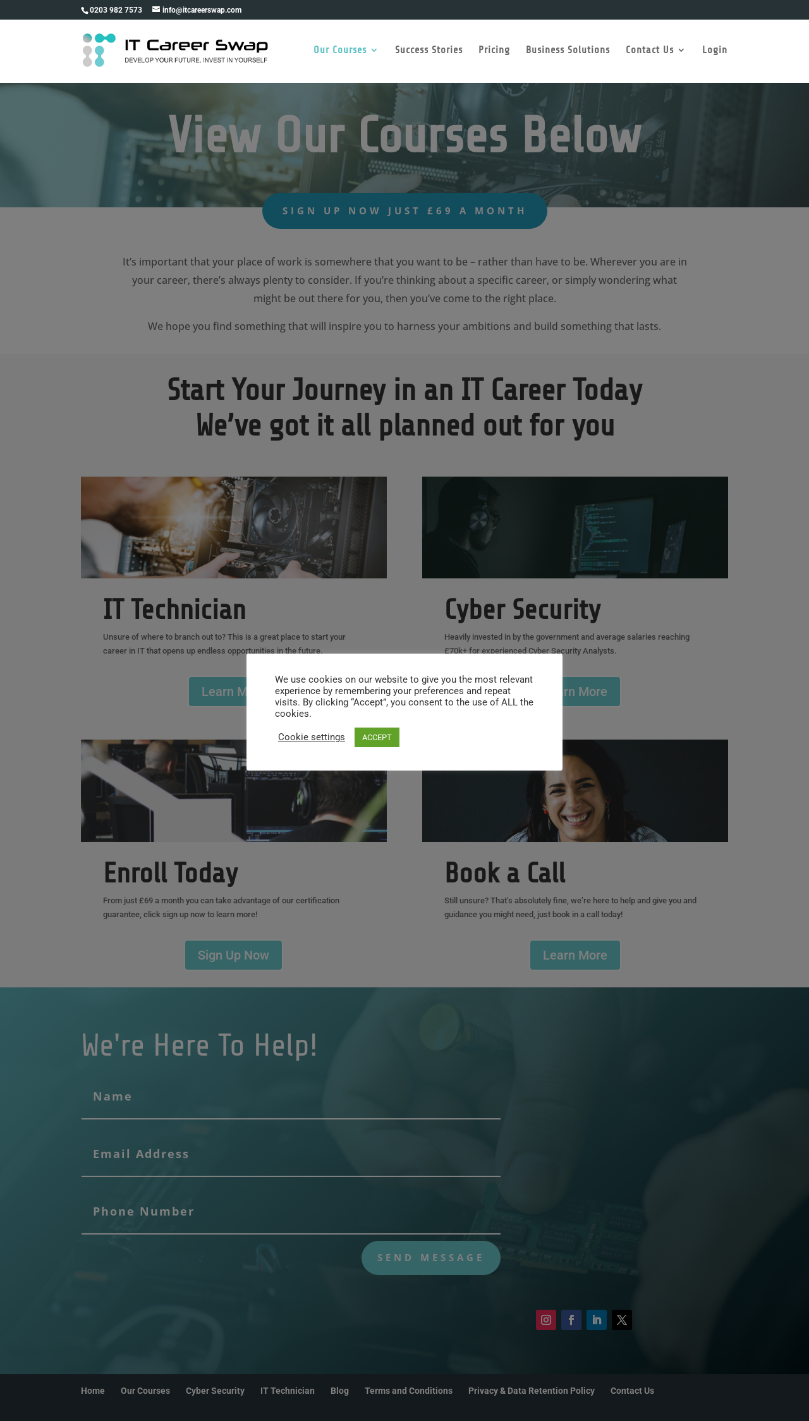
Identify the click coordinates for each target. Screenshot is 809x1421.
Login (715, 52)
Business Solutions (568, 52)
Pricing (495, 52)
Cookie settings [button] (311, 737)
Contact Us (650, 52)
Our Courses (340, 52)
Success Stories (429, 52)
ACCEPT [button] (377, 737)
